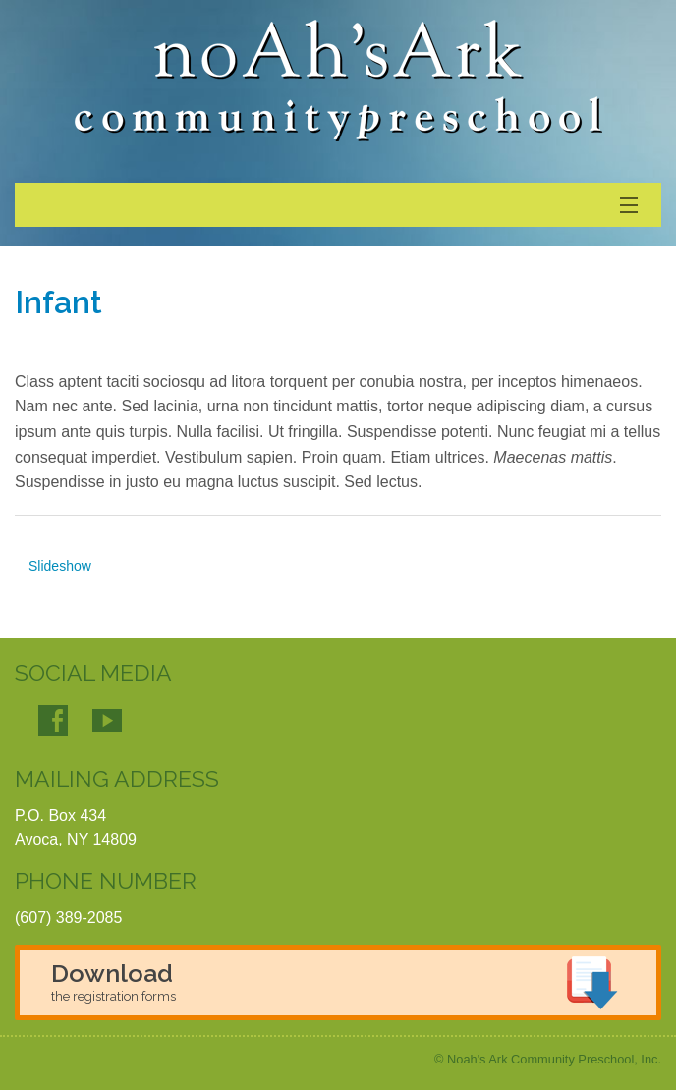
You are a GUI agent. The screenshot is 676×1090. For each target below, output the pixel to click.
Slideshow (59, 565)
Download (113, 981)
